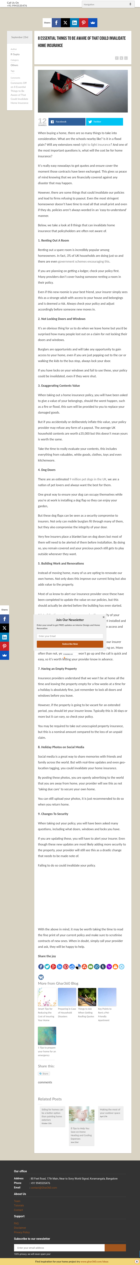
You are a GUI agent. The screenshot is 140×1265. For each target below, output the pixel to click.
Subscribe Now (70, 644)
